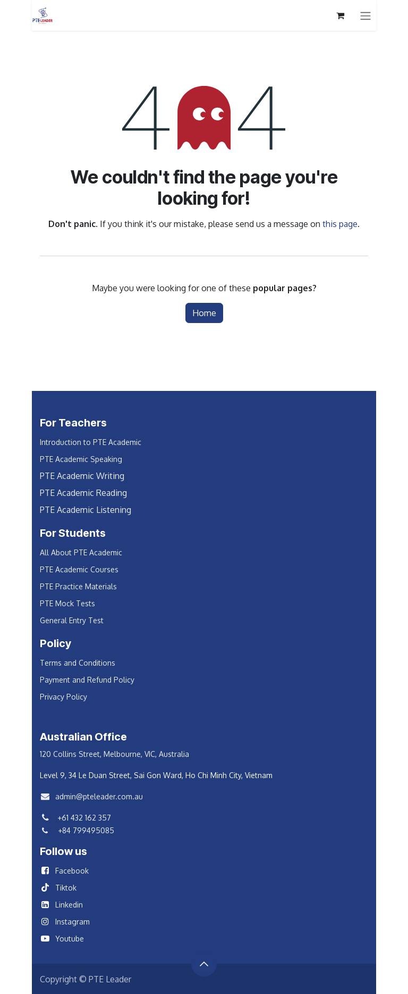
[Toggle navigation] (365, 15)
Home (204, 313)
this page (340, 224)
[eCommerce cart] (340, 15)
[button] (204, 963)
